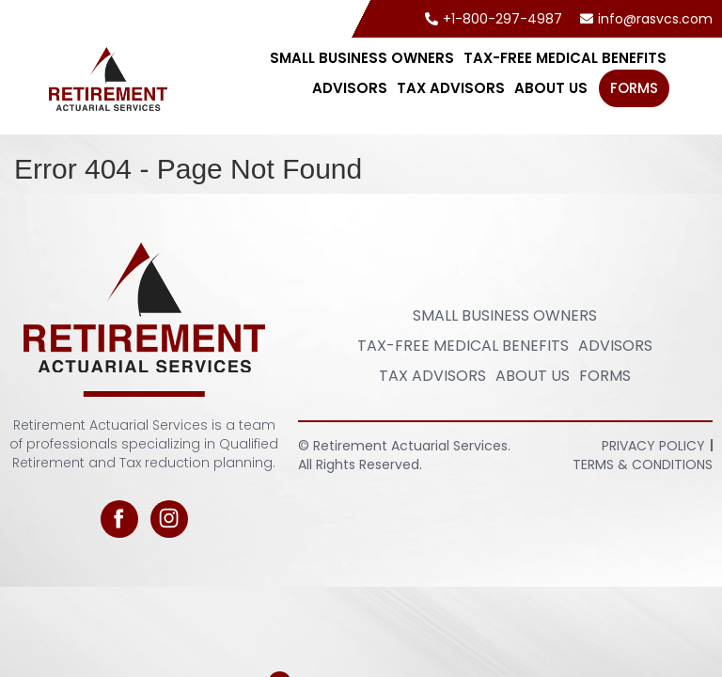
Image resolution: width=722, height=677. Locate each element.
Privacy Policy (653, 445)
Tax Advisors (451, 88)
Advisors (349, 88)
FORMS (634, 88)
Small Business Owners (362, 58)
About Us (551, 88)
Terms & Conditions (643, 464)
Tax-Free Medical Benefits (565, 58)
